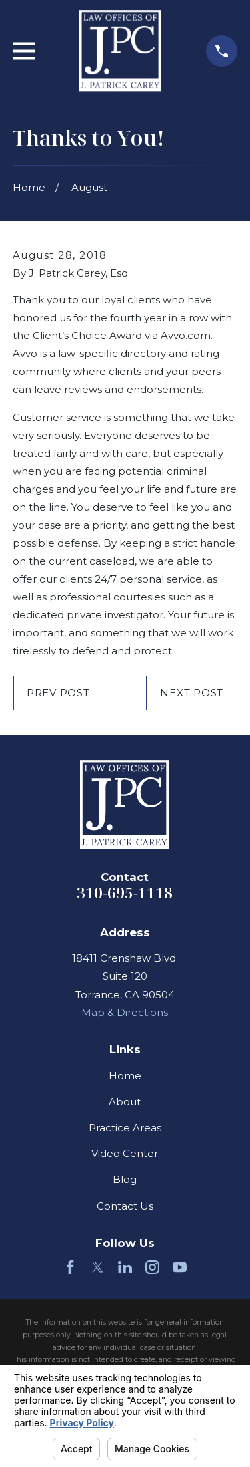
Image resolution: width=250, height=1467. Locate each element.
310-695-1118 (125, 892)
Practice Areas (125, 1127)
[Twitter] (98, 1267)
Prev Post (58, 692)
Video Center (124, 1153)
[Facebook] (70, 1267)
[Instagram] (152, 1267)
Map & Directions (124, 1012)
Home (125, 1075)
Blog (125, 1179)
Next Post (191, 692)
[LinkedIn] (125, 1267)
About (125, 1101)
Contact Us (125, 1206)
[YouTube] (180, 1267)
